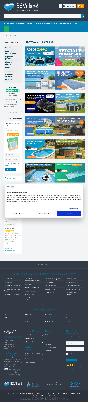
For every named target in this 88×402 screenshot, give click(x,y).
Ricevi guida (10, 169)
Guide (46, 334)
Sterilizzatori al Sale (51, 292)
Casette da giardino (72, 282)
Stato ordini (33, 359)
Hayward (48, 318)
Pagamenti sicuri (12, 337)
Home (6, 35)
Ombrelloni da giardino (73, 285)
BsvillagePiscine (12, 178)
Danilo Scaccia (9, 228)
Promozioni (12, 35)
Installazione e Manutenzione (52, 341)
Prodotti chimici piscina (31, 287)
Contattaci (37, 393)
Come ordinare (33, 335)
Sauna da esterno (71, 298)
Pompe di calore (50, 296)
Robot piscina (28, 284)
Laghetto (27, 321)
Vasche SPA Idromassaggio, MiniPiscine (32, 280)
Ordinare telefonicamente (33, 342)
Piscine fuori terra (9, 279)
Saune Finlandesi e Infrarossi (72, 293)
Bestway (69, 321)
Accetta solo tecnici (19, 213)
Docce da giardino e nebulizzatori (30, 299)
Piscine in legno (8, 282)
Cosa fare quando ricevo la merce (33, 354)
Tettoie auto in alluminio (73, 289)
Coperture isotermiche (31, 291)
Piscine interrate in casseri (12, 294)
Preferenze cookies (68, 393)
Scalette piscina (50, 289)
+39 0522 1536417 (10, 332)
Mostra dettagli (73, 208)
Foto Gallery (48, 350)
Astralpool (48, 314)
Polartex (27, 318)
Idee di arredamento (50, 347)
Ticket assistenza (33, 363)
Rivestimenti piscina (51, 285)
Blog (47, 331)
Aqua (67, 314)
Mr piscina (27, 314)
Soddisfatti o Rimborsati (10, 354)
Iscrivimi (71, 360)
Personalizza (44, 213)
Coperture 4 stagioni (30, 294)
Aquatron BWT (49, 321)
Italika (5, 321)
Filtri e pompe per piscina (53, 279)
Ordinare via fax (33, 339)
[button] (71, 6)
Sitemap (77, 393)
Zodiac (6, 314)
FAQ (43, 393)
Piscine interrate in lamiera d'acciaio (12, 290)
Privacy (48, 393)
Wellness (47, 337)
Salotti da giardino (71, 279)
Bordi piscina (49, 282)
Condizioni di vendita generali (24, 393)
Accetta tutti (69, 213)
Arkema (68, 318)
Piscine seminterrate (10, 298)
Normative (48, 344)
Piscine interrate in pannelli (12, 285)
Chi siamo (11, 393)
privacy (7, 165)
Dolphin (6, 318)
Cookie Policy (56, 393)
